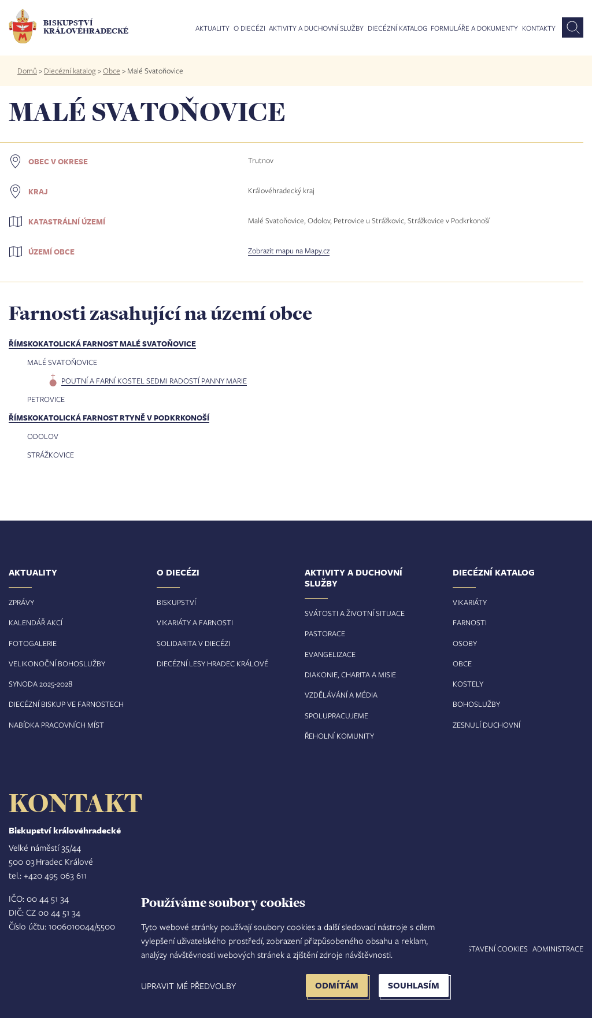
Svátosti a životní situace (355, 613)
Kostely (468, 683)
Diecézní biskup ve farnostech (66, 704)
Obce (111, 70)
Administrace (557, 948)
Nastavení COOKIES (492, 948)
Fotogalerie (33, 643)
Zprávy (21, 602)
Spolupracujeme (336, 715)
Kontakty (539, 28)
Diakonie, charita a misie (350, 674)
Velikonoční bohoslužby (57, 663)
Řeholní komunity (339, 736)
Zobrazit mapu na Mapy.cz (289, 250)
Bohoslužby (476, 704)
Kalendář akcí (35, 622)
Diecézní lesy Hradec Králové (212, 663)
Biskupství (176, 602)
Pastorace (325, 633)
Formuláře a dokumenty (474, 28)
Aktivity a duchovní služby (316, 28)
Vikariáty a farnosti (195, 622)
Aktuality (212, 28)
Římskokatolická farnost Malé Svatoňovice (102, 343)
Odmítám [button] (336, 985)
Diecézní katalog (397, 28)
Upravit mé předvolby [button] (188, 985)
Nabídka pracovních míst (56, 725)
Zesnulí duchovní (486, 725)
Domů (27, 70)
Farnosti (470, 622)
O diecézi (249, 28)
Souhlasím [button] (413, 985)
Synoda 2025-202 (38, 683)
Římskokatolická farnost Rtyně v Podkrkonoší (109, 417)
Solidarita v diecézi (193, 643)
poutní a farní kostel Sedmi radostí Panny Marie (154, 380)
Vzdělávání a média (341, 694)
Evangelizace (330, 654)
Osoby (465, 643)
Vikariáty (470, 602)
